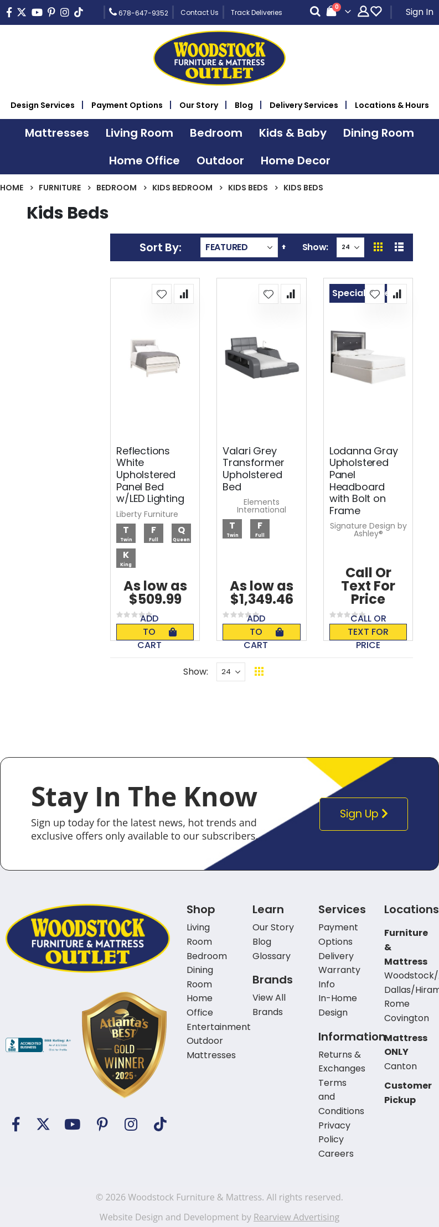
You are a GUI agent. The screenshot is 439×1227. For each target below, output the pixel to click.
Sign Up (365, 814)
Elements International (261, 505)
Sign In (419, 12)
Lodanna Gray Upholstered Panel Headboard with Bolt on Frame (363, 481)
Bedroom (116, 187)
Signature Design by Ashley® (368, 529)
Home (11, 187)
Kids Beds (248, 187)
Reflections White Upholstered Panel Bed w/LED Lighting (150, 475)
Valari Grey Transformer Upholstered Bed (253, 469)
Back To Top (326, 671)
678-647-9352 (138, 12)
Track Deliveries (256, 12)
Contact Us (199, 12)
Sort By (159, 247)
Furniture (60, 187)
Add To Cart (157, 632)
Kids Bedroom (182, 187)
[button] (162, 294)
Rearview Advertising (296, 1217)
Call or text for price (368, 632)
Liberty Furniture (147, 514)
